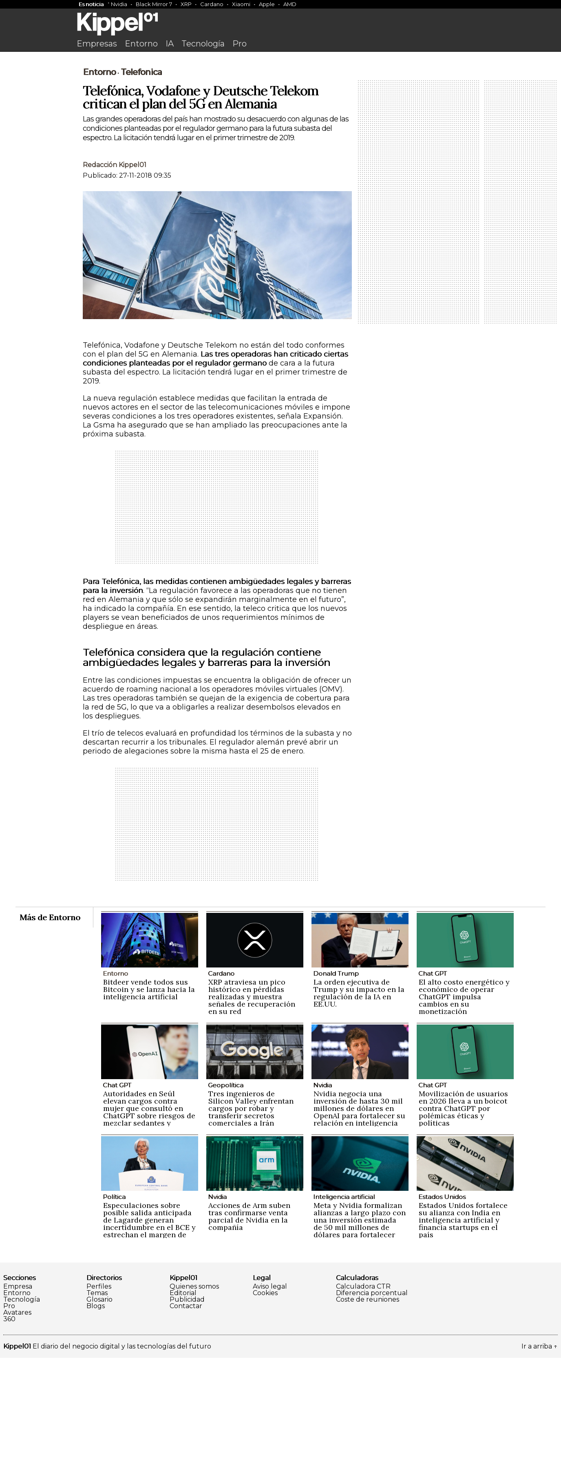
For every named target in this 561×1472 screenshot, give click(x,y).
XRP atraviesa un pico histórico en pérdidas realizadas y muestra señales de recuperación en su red (251, 1110)
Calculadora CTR (363, 1400)
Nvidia (119, 4)
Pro (239, 43)
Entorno (141, 43)
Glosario (99, 1413)
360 (9, 1433)
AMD (289, 4)
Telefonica (141, 186)
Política (114, 1311)
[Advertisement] (280, 117)
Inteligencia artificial (344, 1311)
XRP (186, 4)
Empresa (17, 1400)
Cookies (265, 1407)
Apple (267, 4)
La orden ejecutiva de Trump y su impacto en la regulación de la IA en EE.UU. (359, 1107)
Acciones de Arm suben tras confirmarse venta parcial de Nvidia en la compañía (249, 1330)
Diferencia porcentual (372, 1407)
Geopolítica (225, 1199)
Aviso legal (270, 1400)
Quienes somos (194, 1400)
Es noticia (91, 4)
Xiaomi (241, 4)
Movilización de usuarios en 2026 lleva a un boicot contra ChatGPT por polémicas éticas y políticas (463, 1222)
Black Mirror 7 (154, 4)
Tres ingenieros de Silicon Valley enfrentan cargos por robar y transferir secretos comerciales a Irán (251, 1222)
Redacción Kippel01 (114, 279)
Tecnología (203, 43)
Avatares (17, 1427)
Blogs (95, 1420)
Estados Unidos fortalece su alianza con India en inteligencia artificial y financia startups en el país (463, 1334)
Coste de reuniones (367, 1413)
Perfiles (98, 1400)
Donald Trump (336, 1087)
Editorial (183, 1407)
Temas (97, 1407)
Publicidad (187, 1413)
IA (170, 43)
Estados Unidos (442, 1311)
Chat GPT (432, 1087)
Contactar (186, 1420)
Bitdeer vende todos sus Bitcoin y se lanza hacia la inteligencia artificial (149, 1103)
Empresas (97, 43)
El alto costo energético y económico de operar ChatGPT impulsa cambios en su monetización (464, 1110)
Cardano (211, 4)
